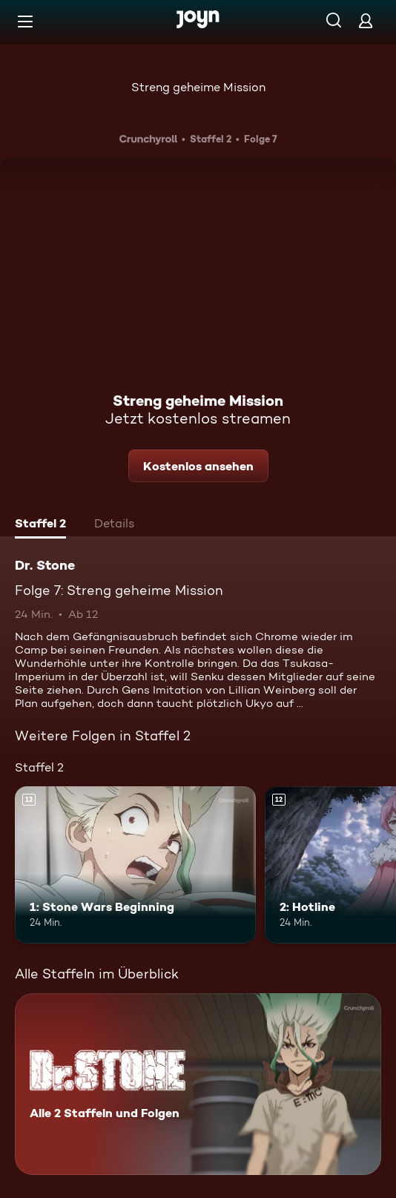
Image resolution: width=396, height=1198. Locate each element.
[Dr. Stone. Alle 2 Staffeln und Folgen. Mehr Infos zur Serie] (198, 1084)
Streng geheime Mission (198, 87)
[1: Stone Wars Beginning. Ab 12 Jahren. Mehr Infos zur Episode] (135, 864)
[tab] (40, 525)
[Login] (365, 20)
